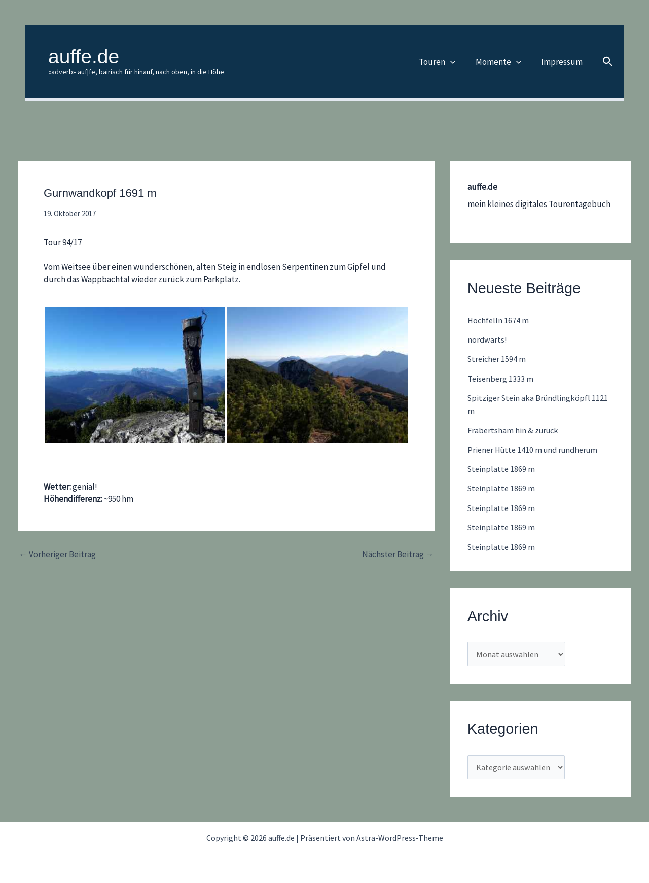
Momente (502, 62)
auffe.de (83, 56)
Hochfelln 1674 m (498, 320)
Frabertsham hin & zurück (514, 430)
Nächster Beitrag (398, 554)
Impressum (563, 61)
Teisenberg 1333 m (501, 378)
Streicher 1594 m (497, 358)
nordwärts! (487, 339)
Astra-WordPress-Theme (399, 838)
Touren (443, 62)
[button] (457, 62)
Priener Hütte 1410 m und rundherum (536, 449)
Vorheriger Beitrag (57, 554)
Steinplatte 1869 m (502, 468)
